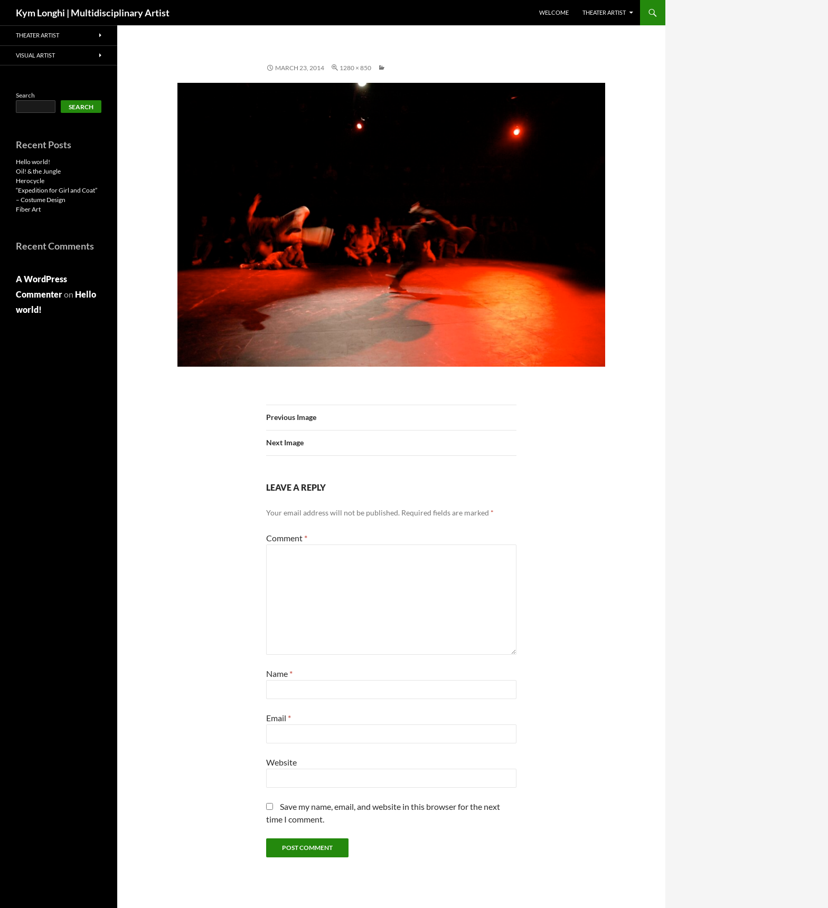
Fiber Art (28, 209)
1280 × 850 (355, 68)
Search (25, 95)
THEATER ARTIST (604, 12)
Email (278, 718)
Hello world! (33, 162)
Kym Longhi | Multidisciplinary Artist (93, 12)
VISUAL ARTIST (35, 55)
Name (279, 673)
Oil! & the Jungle (38, 171)
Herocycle (30, 181)
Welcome (554, 12)
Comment (286, 538)
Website (281, 762)
